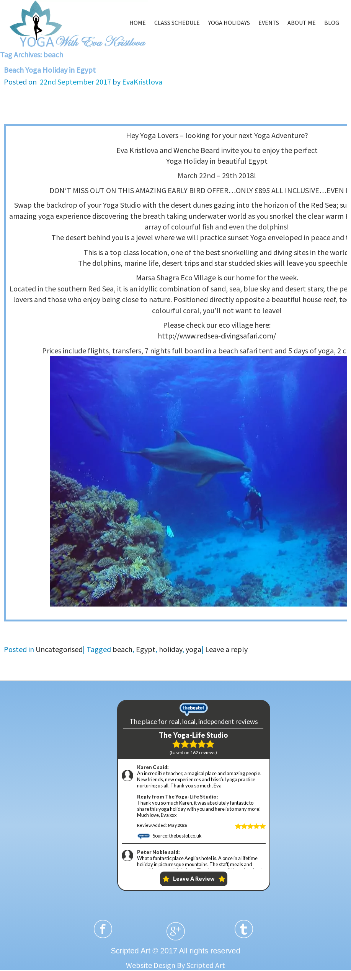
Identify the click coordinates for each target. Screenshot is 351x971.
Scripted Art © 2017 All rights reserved (175, 951)
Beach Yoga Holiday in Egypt (50, 70)
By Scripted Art (201, 965)
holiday (170, 649)
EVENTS (268, 22)
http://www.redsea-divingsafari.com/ (217, 335)
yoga (193, 649)
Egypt (145, 649)
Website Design (150, 965)
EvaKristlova (142, 81)
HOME (137, 22)
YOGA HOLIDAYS (229, 22)
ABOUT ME (301, 22)
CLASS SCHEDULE (177, 22)
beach (122, 649)
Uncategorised (59, 649)
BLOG (331, 22)
